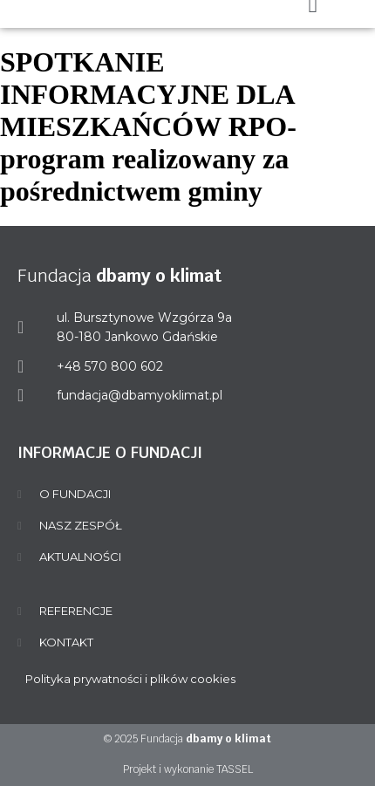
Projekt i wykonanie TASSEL (188, 769)
